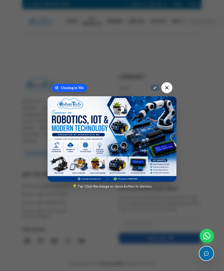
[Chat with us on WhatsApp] (207, 236)
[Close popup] (166, 87)
